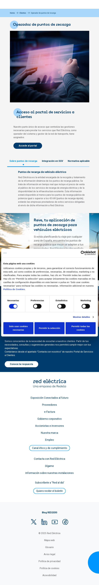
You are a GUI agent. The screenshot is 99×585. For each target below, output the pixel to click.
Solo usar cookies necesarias (18, 328)
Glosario (49, 547)
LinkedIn (44, 522)
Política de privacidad (49, 561)
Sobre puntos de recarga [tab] (23, 161)
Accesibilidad (49, 575)
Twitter (34, 522)
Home (12, 13)
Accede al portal (28, 145)
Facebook (65, 522)
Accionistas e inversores (49, 425)
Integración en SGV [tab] (52, 161)
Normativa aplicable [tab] (79, 161)
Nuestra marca (49, 432)
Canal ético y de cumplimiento (49, 447)
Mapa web (49, 540)
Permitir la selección (49, 328)
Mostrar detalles (81, 317)
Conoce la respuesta (21, 364)
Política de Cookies (14, 289)
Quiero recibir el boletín (49, 490)
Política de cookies (49, 568)
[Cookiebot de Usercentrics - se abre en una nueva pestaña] (83, 253)
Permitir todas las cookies (80, 328)
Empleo (49, 439)
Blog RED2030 (49, 512)
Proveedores (49, 404)
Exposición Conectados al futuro (49, 397)
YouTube (55, 522)
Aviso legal (49, 554)
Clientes (22, 13)
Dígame (49, 465)
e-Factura (49, 411)
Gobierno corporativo (49, 418)
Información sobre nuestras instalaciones (49, 472)
